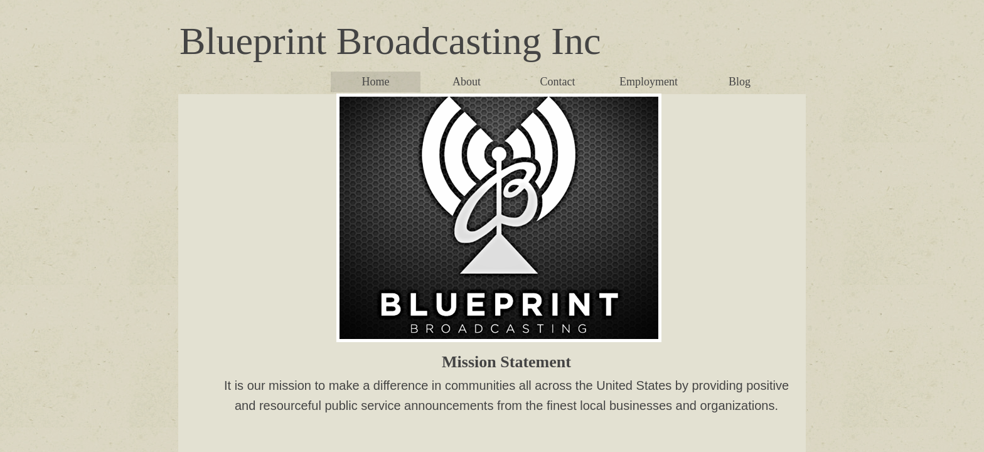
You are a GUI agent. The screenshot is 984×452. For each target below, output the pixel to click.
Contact (557, 81)
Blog (740, 81)
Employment (648, 81)
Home (376, 81)
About (466, 81)
